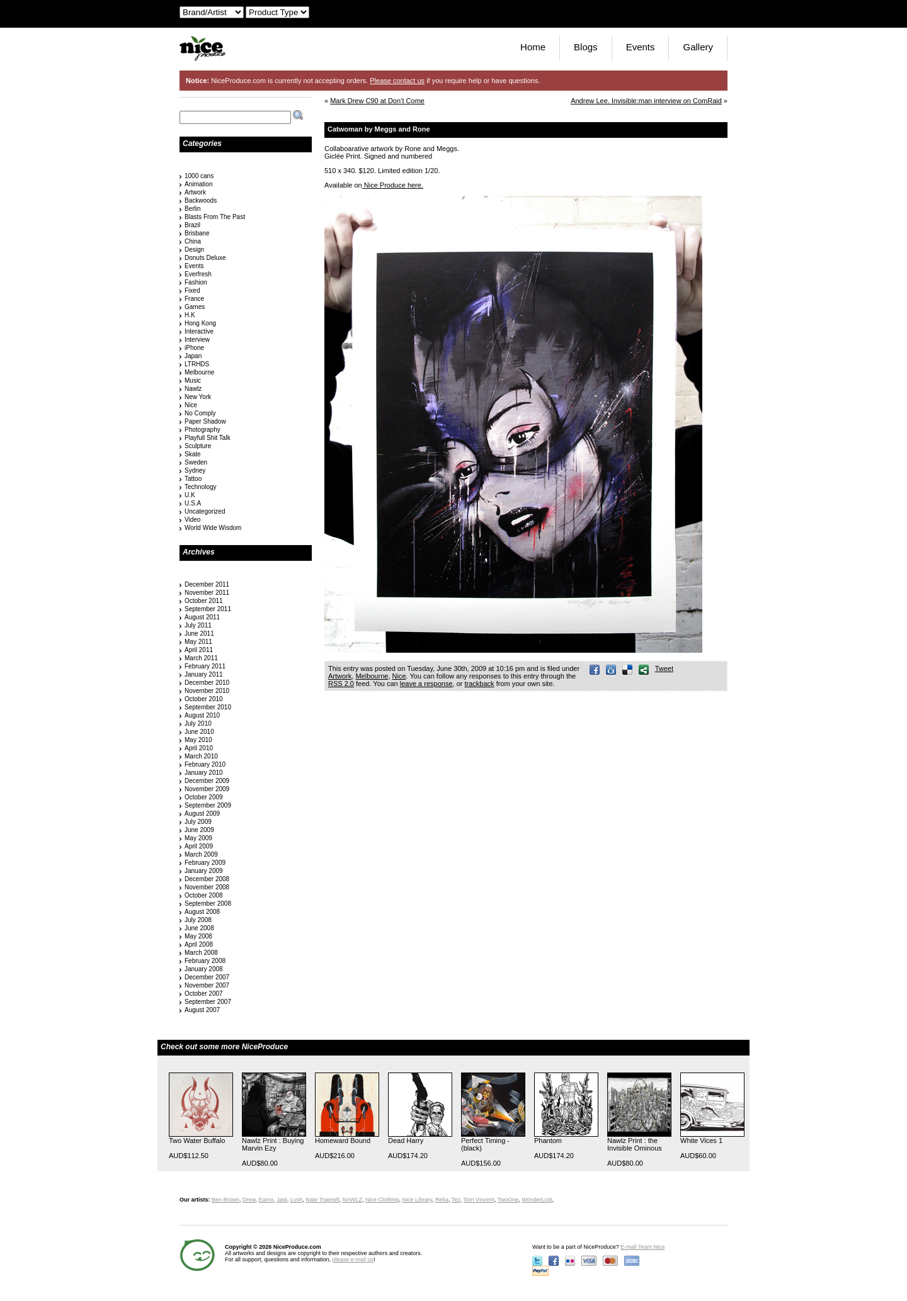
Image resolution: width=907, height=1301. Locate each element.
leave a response (426, 683)
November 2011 (207, 592)
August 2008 (202, 911)
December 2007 (207, 977)
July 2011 (198, 625)
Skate (193, 454)
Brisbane (197, 233)
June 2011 (199, 633)
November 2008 (207, 887)
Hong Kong (200, 323)
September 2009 (208, 805)
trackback (479, 683)
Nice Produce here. (392, 185)
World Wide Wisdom (213, 527)
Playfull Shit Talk (208, 437)
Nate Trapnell (322, 1200)
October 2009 (204, 797)
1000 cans (199, 175)
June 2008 (199, 928)
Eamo (266, 1200)
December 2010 (207, 682)
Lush (296, 1200)
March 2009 (201, 854)
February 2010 (205, 764)
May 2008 (198, 936)
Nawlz (193, 388)
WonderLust (537, 1200)
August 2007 (202, 1009)
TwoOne (508, 1200)
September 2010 (208, 707)
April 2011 (199, 649)
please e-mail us (353, 1259)
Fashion (196, 282)
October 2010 (204, 699)
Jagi (282, 1200)
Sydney (195, 470)
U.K (190, 495)
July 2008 (198, 919)
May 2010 (198, 739)
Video (192, 519)
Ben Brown (225, 1200)
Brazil (192, 225)
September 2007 (208, 1001)
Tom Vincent (479, 1200)
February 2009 (205, 862)
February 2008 (205, 960)
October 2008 (204, 895)
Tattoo (193, 478)
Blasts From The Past (215, 216)
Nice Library (417, 1200)
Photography (202, 429)
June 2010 (199, 731)
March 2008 (201, 952)
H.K (190, 315)
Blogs (586, 47)
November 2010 (207, 690)
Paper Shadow (205, 421)
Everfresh (198, 274)
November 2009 (207, 789)
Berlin (193, 208)
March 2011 (201, 658)
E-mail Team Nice (642, 1247)
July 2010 (198, 723)
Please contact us (397, 80)
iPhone (194, 347)
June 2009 (199, 829)
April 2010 (199, 748)
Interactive (199, 331)
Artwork (339, 676)
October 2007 (204, 993)
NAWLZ (352, 1200)
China (193, 241)
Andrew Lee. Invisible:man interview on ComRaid (646, 100)
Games (195, 306)
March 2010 (201, 756)
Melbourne (371, 676)
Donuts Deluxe (205, 257)
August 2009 (202, 813)
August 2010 (202, 715)
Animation (198, 184)
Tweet (664, 668)
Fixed (192, 290)
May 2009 (198, 838)
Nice (399, 676)
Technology (201, 486)
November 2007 (207, 985)
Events (640, 47)
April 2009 (199, 846)
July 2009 (198, 821)
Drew (249, 1200)
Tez (456, 1200)
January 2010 (204, 772)
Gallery (698, 47)
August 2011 (202, 617)
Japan (193, 355)
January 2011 (204, 674)
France (194, 298)
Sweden (196, 462)
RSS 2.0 (341, 683)
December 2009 (207, 780)
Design (194, 249)
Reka (441, 1200)
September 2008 (208, 903)
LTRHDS (197, 364)
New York (198, 396)
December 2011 (207, 584)
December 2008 (207, 879)
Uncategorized (205, 511)
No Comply (200, 413)
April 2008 (199, 944)
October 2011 (204, 600)
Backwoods (201, 200)
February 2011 (205, 666)
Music (193, 380)
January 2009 (204, 870)
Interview (197, 339)
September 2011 (208, 608)
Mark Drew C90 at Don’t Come (377, 100)
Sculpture (198, 445)
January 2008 (204, 969)
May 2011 (198, 641)
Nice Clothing (382, 1200)
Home (532, 47)
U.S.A (193, 503)
